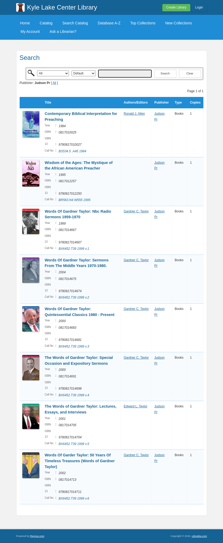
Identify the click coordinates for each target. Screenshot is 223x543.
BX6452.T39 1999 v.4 (74, 395)
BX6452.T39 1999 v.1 (74, 249)
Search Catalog (75, 23)
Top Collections (142, 23)
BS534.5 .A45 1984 (72, 151)
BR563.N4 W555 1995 (74, 200)
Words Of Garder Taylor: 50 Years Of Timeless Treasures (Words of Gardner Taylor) (80, 461)
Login (199, 7)
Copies (195, 102)
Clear (189, 73)
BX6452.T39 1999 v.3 (74, 346)
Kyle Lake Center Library (62, 7)
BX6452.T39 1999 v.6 (74, 498)
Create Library (176, 7)
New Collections (178, 23)
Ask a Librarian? (63, 31)
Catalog (46, 23)
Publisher (161, 102)
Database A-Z (109, 23)
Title (48, 102)
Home (25, 23)
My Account (30, 31)
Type (178, 102)
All (54, 83)
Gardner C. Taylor (136, 211)
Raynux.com (37, 536)
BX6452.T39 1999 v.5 (74, 444)
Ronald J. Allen (134, 113)
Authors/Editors (136, 102)
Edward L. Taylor (135, 406)
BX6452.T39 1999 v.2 (74, 297)
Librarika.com (199, 536)
